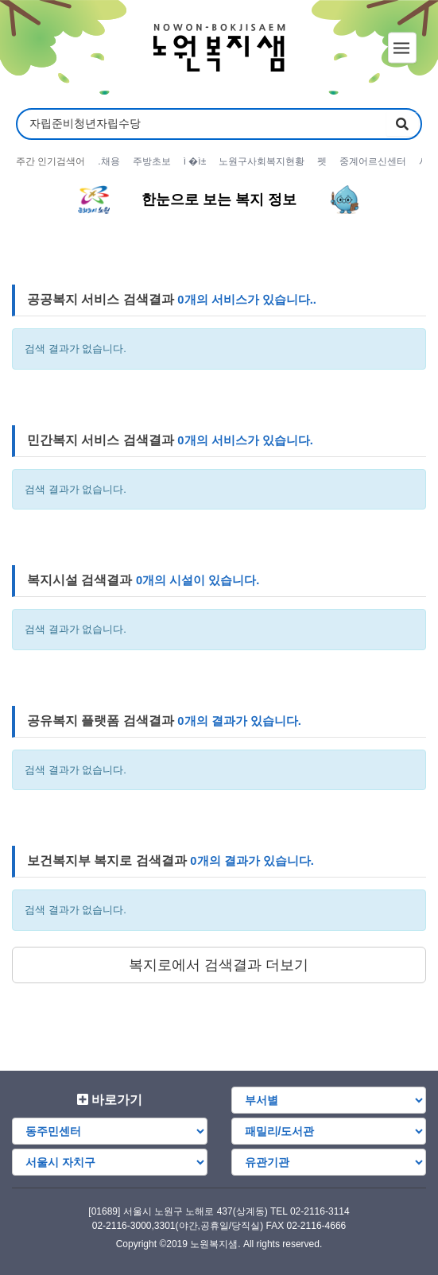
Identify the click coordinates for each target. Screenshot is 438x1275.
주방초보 (152, 161)
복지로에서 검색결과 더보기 (218, 965)
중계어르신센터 (372, 161)
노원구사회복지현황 (261, 161)
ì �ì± (195, 161)
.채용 (108, 161)
